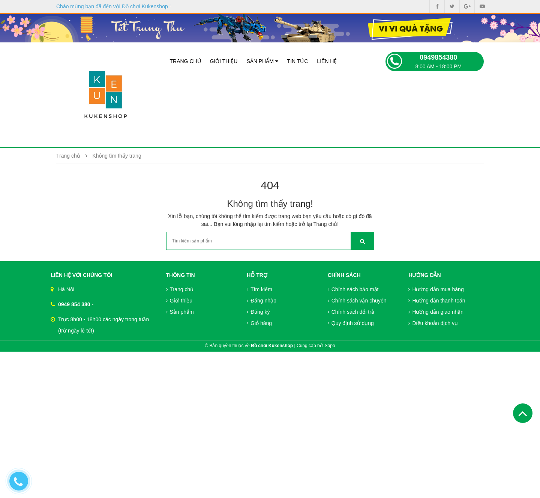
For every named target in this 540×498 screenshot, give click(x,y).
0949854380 (438, 57)
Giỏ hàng (259, 323)
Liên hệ (327, 61)
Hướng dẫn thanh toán (436, 300)
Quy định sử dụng (351, 323)
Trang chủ (185, 61)
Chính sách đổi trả (351, 311)
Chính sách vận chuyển (357, 300)
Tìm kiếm (259, 289)
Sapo (330, 345)
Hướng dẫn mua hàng (436, 289)
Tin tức (297, 61)
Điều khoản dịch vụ (433, 323)
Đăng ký (258, 311)
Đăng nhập (261, 300)
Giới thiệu (224, 61)
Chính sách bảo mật (353, 289)
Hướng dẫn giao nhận (436, 311)
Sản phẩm (262, 61)
